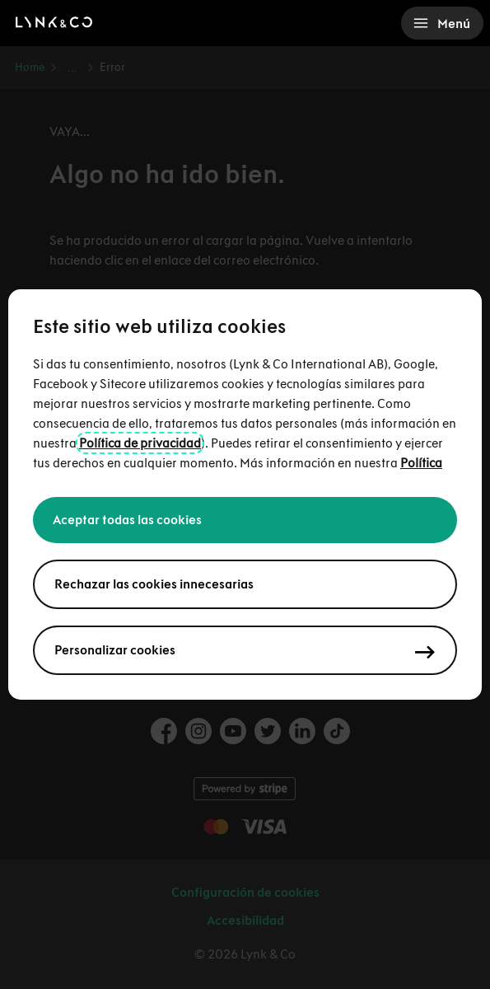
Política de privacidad (140, 443)
